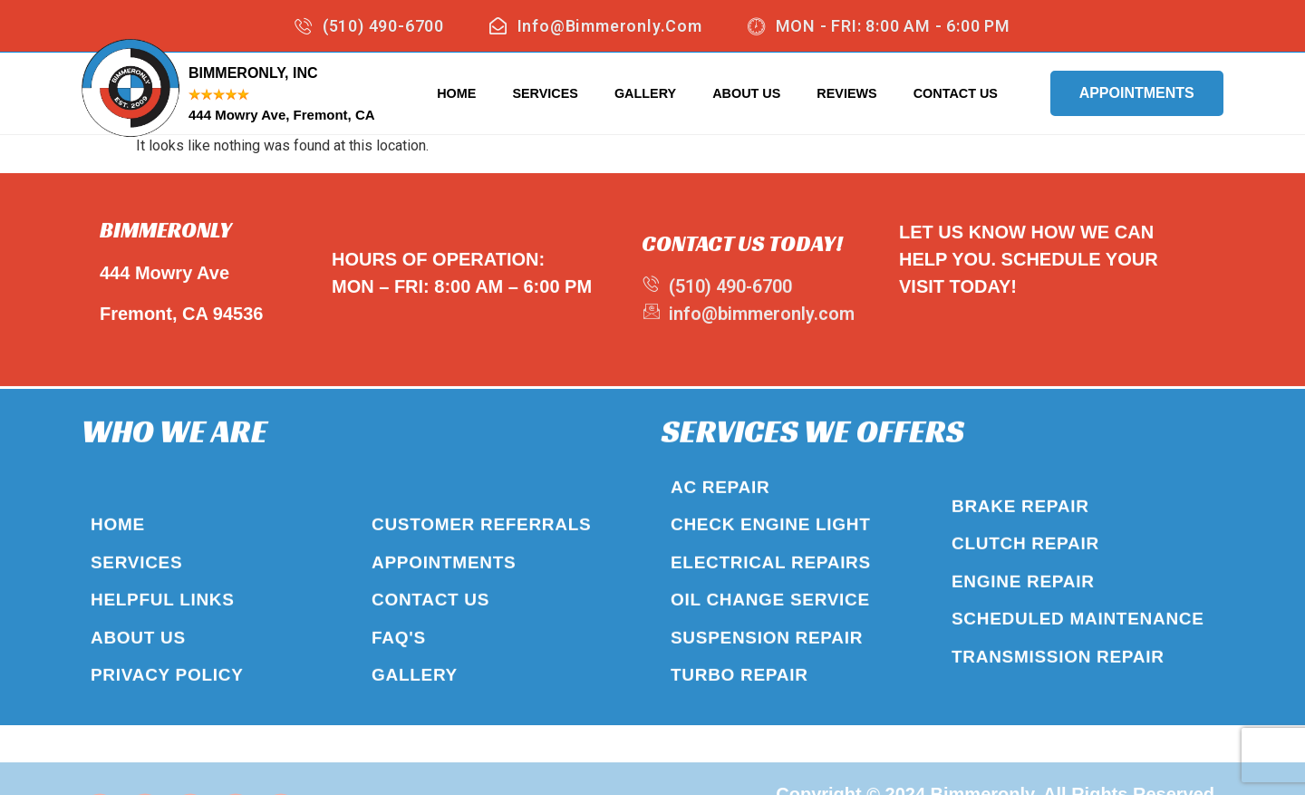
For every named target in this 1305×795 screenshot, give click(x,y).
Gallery (645, 93)
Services (545, 93)
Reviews (846, 93)
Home (456, 93)
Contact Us (956, 93)
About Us (746, 93)
